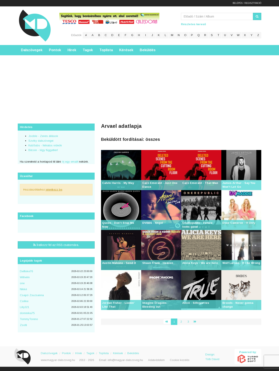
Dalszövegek (32, 50)
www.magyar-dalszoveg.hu (58, 360)
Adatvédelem (156, 360)
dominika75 (27, 313)
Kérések (126, 50)
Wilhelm (25, 277)
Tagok (88, 50)
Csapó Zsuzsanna (32, 295)
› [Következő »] (196, 321)
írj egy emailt (69, 161)
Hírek (72, 50)
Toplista (106, 50)
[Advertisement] (139, 85)
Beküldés (148, 50)
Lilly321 (24, 307)
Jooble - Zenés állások (43, 136)
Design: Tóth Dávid (212, 357)
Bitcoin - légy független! (43, 150)
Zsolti (23, 325)
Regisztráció (252, 3)
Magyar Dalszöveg (35, 25)
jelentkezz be (54, 189)
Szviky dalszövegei (40, 140)
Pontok (55, 50)
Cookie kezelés (179, 360)
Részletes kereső (193, 24)
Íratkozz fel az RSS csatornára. (56, 245)
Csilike (24, 301)
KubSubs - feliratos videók (45, 145)
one (22, 283)
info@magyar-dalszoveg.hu (125, 360)
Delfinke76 (26, 271)
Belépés (237, 3)
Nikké (23, 289)
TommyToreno (29, 319)
